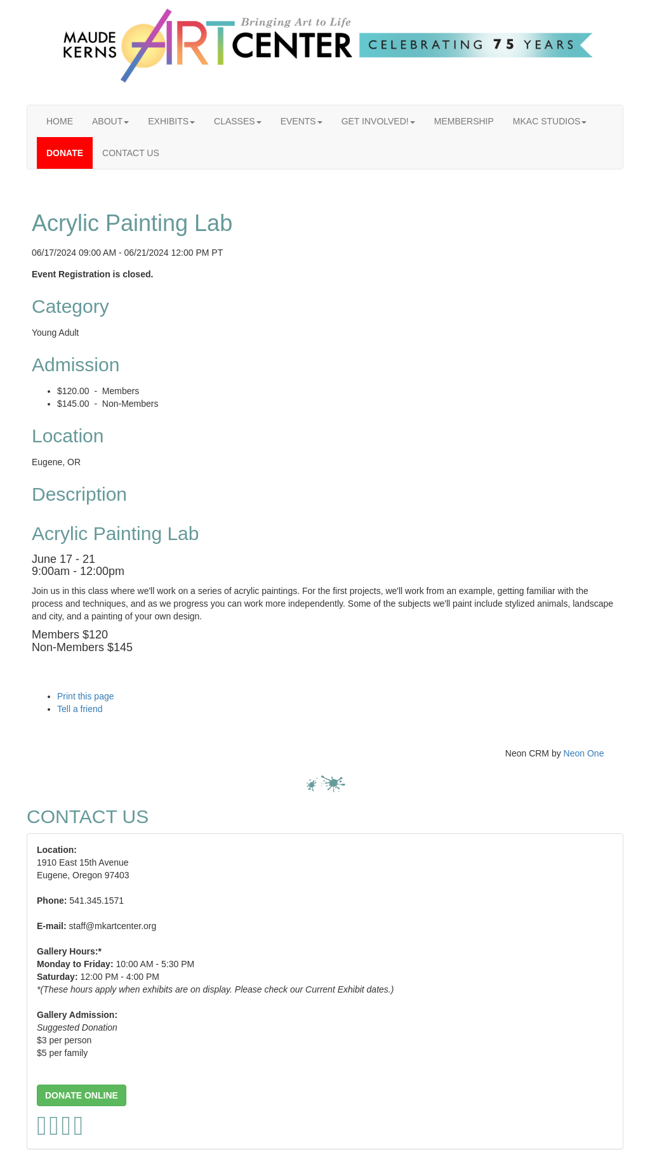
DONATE (64, 153)
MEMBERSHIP (464, 121)
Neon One (584, 753)
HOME (59, 121)
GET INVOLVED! (378, 121)
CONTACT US (130, 153)
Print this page (85, 696)
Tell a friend (80, 709)
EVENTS (301, 121)
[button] (81, 1095)
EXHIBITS (171, 121)
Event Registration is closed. (92, 274)
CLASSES (238, 121)
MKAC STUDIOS (550, 121)
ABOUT (110, 121)
